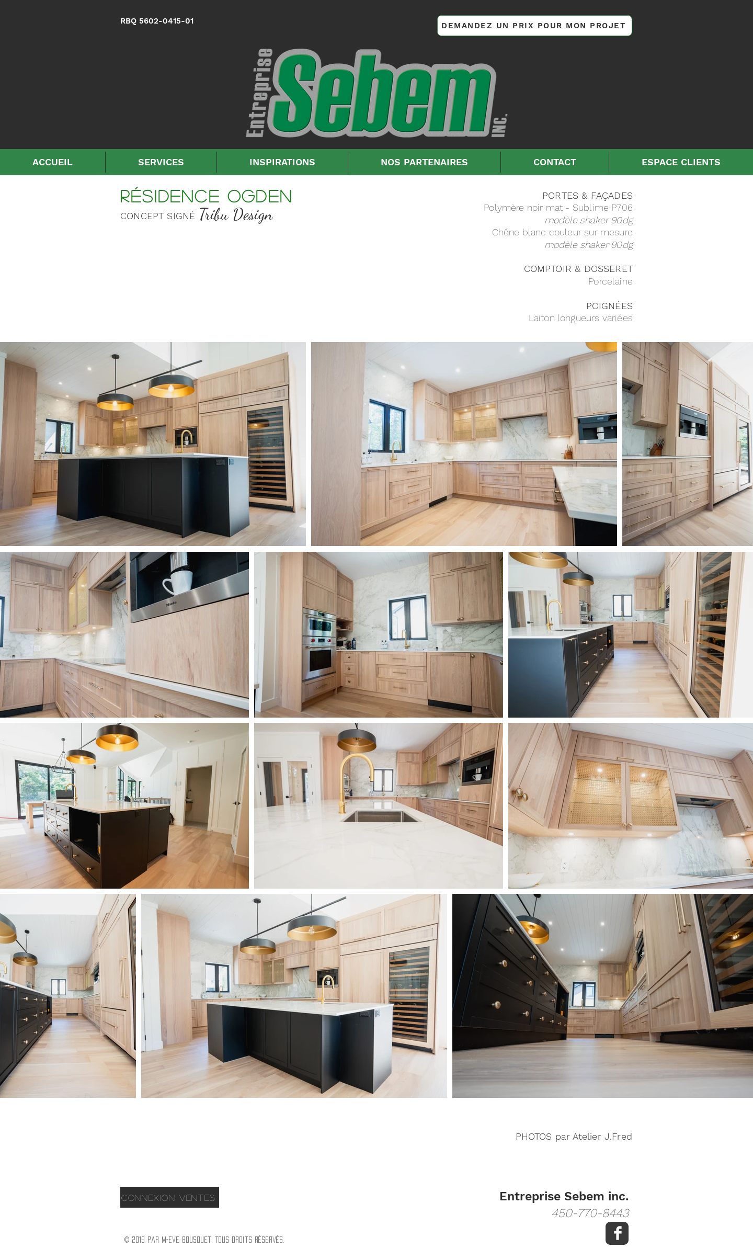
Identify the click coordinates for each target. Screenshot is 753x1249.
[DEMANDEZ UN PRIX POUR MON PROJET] (534, 25)
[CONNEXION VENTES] (169, 1197)
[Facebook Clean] (618, 1233)
